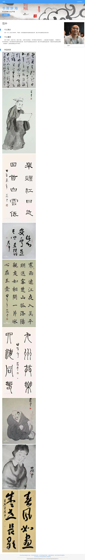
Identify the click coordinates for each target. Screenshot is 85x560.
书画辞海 (48, 556)
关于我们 (40, 556)
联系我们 (79, 1)
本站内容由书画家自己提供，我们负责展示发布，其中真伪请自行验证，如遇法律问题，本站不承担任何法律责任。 (42, 555)
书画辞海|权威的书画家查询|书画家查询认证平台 (36, 558)
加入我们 (36, 556)
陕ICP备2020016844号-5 (53, 558)
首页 (4, 1)
